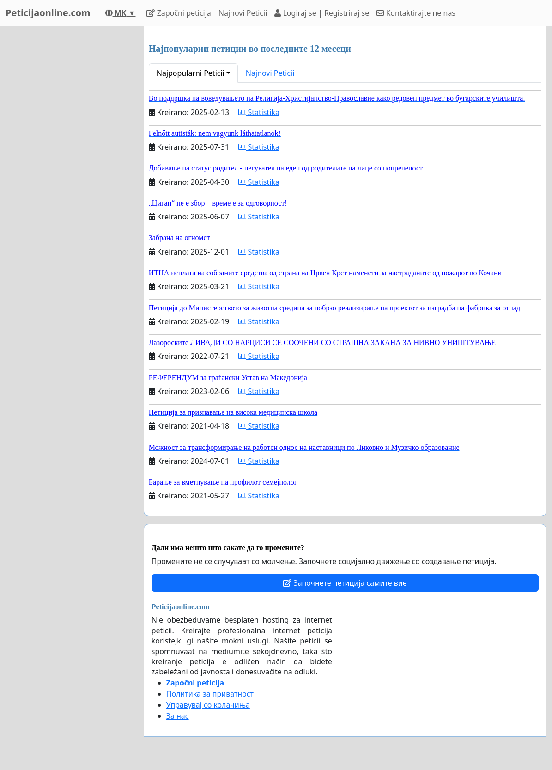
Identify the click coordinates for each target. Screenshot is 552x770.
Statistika (258, 112)
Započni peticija (178, 13)
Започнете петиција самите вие (344, 583)
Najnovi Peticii (242, 13)
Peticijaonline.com (48, 12)
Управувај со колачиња (208, 705)
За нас (177, 716)
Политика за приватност (210, 694)
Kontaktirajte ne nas (415, 13)
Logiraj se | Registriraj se (321, 13)
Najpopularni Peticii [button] (190, 73)
